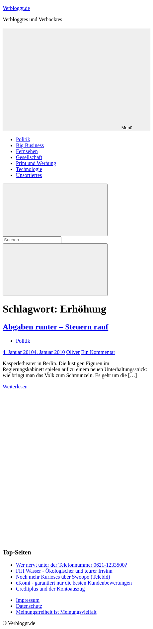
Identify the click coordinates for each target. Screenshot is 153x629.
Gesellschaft (29, 157)
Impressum (27, 600)
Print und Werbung (36, 163)
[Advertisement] (76, 466)
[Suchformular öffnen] (55, 210)
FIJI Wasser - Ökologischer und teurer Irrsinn (64, 571)
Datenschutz (29, 606)
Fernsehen (27, 151)
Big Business (30, 145)
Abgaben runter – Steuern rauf (55, 326)
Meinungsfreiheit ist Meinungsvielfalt (56, 612)
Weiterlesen (15, 386)
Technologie (29, 169)
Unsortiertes (29, 175)
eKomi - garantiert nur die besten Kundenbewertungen (74, 583)
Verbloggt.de (16, 8)
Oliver (73, 352)
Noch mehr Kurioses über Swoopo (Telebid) (63, 577)
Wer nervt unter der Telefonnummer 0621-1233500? (71, 565)
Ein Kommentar (98, 352)
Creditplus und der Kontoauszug (50, 589)
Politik (23, 139)
